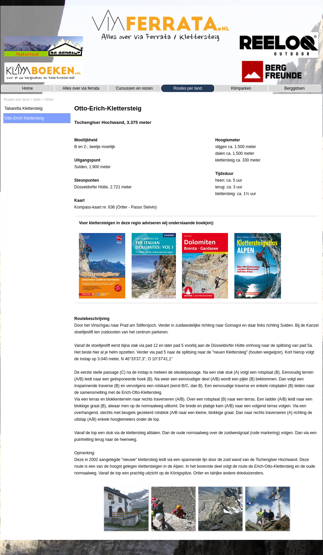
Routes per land (188, 88)
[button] (125, 508)
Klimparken (241, 88)
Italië (37, 99)
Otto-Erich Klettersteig (24, 118)
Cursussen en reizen (134, 88)
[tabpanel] (196, 118)
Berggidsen (294, 88)
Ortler (49, 99)
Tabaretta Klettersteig (23, 108)
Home (27, 88)
